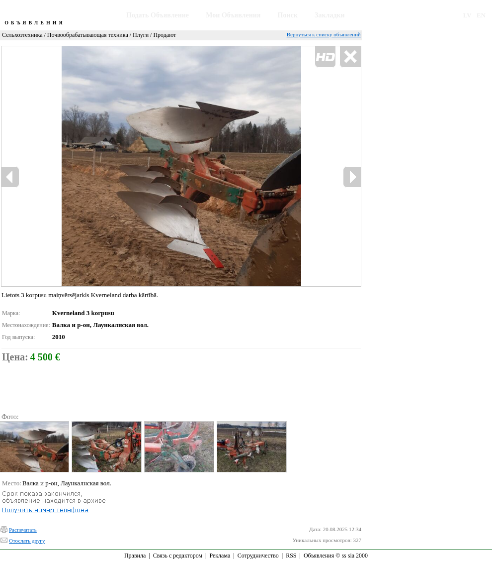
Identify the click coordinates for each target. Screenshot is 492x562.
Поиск (288, 15)
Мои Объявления (233, 15)
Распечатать (23, 530)
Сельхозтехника (22, 34)
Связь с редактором (177, 555)
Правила (135, 555)
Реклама (219, 555)
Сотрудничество (258, 555)
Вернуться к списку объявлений (324, 34)
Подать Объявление (157, 15)
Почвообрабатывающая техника (87, 34)
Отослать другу (27, 541)
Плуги (141, 34)
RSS (291, 555)
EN (481, 15)
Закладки (330, 15)
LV (467, 15)
